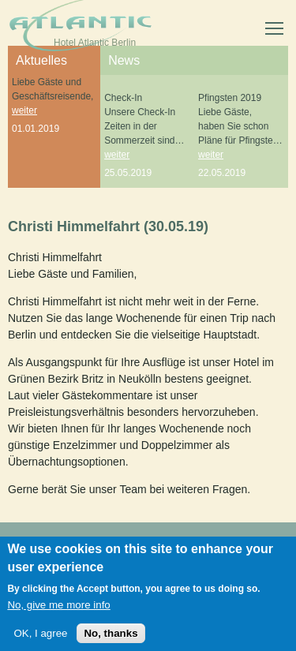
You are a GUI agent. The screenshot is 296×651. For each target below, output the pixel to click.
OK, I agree (40, 636)
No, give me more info (58, 608)
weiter (24, 110)
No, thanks (110, 636)
